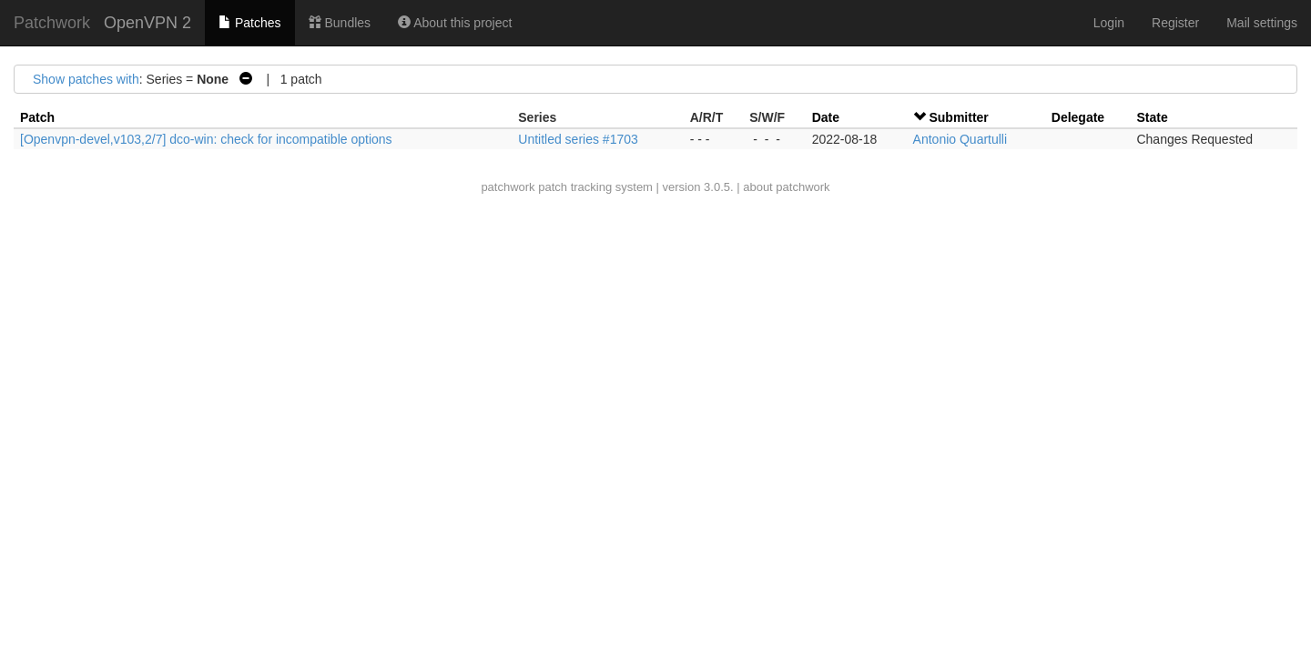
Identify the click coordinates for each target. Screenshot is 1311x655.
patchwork (507, 187)
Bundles (340, 22)
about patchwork (786, 187)
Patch (37, 117)
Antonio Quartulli (960, 139)
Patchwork (52, 23)
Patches (249, 22)
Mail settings (1261, 22)
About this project (455, 22)
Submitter (958, 117)
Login (1108, 22)
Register (1175, 22)
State (1151, 117)
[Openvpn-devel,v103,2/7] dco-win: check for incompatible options (206, 139)
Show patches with (86, 79)
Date (825, 117)
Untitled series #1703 (578, 139)
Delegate (1078, 117)
